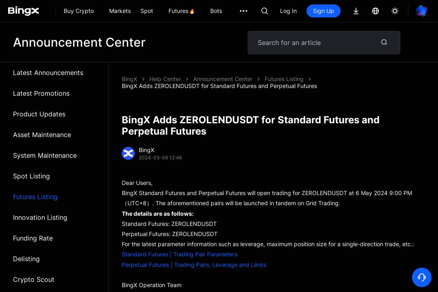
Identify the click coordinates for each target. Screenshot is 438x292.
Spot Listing (31, 176)
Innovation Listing (40, 217)
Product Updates (39, 114)
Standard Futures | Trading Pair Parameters (179, 254)
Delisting (26, 259)
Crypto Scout (33, 279)
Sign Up (323, 10)
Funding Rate (33, 238)
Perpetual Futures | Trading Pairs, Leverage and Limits (194, 264)
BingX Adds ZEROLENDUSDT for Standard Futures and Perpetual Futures (219, 85)
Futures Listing (35, 197)
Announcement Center (222, 78)
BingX (129, 78)
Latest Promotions (41, 93)
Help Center (165, 78)
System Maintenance (45, 155)
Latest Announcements (48, 73)
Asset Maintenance (42, 135)
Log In (288, 10)
